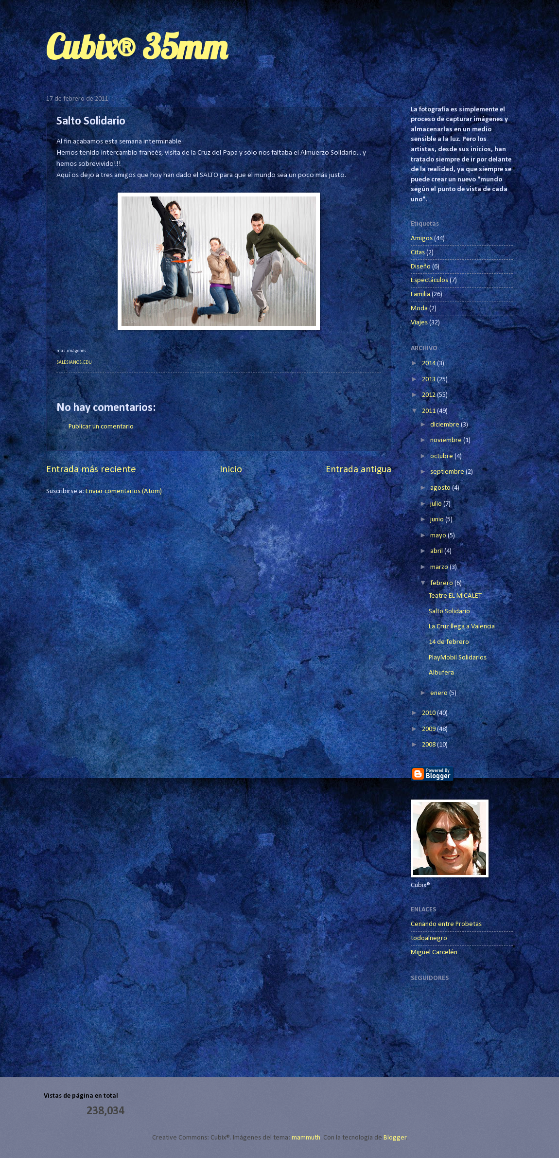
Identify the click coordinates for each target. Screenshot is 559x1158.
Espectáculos (429, 280)
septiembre (448, 472)
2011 (429, 411)
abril (437, 551)
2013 (429, 379)
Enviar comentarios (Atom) (124, 491)
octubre (442, 456)
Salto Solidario (449, 611)
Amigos (422, 238)
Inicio (231, 470)
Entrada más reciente (91, 470)
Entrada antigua (358, 470)
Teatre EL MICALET (455, 596)
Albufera (441, 673)
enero (439, 693)
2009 (429, 729)
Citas (418, 252)
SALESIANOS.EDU (74, 362)
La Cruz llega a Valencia (462, 626)
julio (436, 504)
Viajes (419, 322)
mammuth (306, 1137)
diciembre (445, 424)
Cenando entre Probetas (446, 924)
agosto (441, 488)
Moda (419, 308)
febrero (442, 583)
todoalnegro (429, 938)
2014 (429, 363)
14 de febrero (449, 642)
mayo (439, 535)
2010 (429, 713)
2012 (429, 395)
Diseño (421, 266)
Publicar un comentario (101, 426)
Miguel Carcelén (434, 952)
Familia (420, 294)
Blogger (395, 1137)
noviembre (446, 440)
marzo (440, 567)
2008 (429, 744)
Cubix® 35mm (136, 46)
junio (437, 519)
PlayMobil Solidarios (458, 657)
